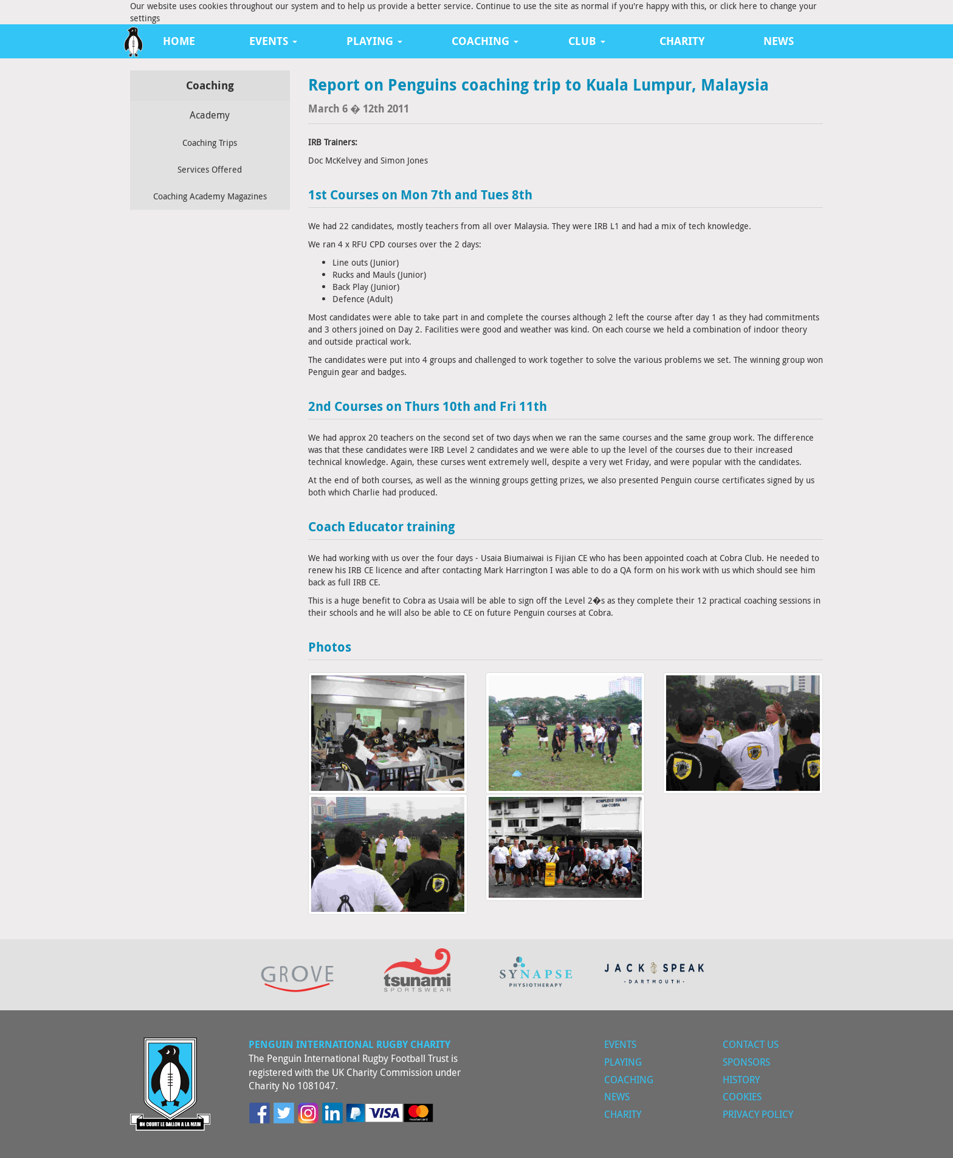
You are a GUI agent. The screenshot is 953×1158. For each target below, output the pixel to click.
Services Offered (209, 169)
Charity (682, 41)
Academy (210, 115)
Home (179, 41)
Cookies (742, 1096)
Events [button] (273, 41)
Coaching (628, 1079)
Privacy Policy (758, 1114)
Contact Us (751, 1044)
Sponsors (746, 1062)
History (741, 1079)
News (778, 41)
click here (738, 6)
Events (620, 1044)
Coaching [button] (485, 41)
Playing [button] (374, 41)
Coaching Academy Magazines (210, 196)
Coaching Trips (209, 142)
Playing (623, 1062)
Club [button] (586, 41)
